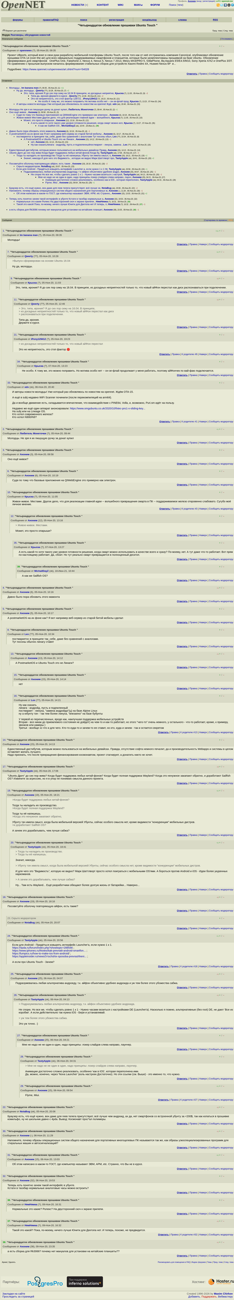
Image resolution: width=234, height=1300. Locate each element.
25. (13, 974)
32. (5, 1176)
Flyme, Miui (51, 182)
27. (19, 1035)
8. (8, 629)
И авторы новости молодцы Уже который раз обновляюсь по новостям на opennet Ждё (63, 104)
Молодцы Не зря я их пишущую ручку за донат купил (38, 109)
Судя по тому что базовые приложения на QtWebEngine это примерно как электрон (62, 115)
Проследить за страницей (18, 1296)
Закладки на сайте (13, 1293)
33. (9, 382)
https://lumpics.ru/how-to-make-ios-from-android (40, 953)
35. (16, 542)
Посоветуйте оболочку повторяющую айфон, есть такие (40, 163)
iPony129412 (90, 98)
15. (16, 675)
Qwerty (40, 90)
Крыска (119, 93)
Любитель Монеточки (81, 109)
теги (179, 4)
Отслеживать (226, 39)
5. (4, 608)
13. (13, 653)
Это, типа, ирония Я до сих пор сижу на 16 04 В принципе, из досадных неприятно (69, 93)
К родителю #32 (188, 1234)
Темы (209, 1262)
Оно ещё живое (18, 112)
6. (8, 471)
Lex (115, 136)
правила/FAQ (50, 19)
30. (5, 1131)
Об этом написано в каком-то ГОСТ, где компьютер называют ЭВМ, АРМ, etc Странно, (63, 193)
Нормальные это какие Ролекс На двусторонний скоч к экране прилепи (55, 201)
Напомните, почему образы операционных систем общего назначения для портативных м (58, 190)
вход (199, 1)
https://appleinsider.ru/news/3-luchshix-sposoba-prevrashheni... (49, 956)
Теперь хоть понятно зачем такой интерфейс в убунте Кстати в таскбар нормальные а (56, 198)
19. (9, 790)
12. (13, 516)
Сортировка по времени (215, 220)
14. (5, 740)
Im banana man (30, 87)
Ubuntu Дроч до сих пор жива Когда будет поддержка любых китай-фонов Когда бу (54, 152)
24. (9, 936)
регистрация (209, 1)
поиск (83, 19)
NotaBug (46, 166)
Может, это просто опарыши (39, 120)
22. (5, 1107)
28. (22, 1056)
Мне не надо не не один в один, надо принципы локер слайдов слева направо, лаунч (84, 177)
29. (22, 1086)
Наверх (203, 244)
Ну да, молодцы (25, 90)
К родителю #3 (189, 508)
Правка (203, 73)
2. (4, 429)
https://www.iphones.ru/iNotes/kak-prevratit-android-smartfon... (49, 950)
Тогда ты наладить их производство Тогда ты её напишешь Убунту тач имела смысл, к (63, 155)
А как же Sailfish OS (49, 125)
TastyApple (106, 152)
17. (5, 766)
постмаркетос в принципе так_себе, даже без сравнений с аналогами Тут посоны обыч (63, 136)
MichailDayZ (68, 125)
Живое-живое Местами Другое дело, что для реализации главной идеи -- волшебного (63, 117)
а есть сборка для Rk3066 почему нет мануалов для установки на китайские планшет (55, 209)
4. (4, 587)
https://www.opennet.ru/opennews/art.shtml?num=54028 (56, 69)
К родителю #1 (189, 421)
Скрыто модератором (28, 166)
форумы (18, 19)
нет (32, 142)
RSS (215, 19)
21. (16, 334)
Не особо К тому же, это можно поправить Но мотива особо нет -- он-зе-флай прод (83, 101)
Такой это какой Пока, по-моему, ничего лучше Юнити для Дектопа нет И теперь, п (61, 204)
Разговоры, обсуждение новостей (30, 35)
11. (16, 299)
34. (19, 361)
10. (9, 492)
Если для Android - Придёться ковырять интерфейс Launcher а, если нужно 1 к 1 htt (61, 169)
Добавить (194, 1296)
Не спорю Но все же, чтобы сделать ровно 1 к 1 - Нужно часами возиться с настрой (76, 174)
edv (115, 104)
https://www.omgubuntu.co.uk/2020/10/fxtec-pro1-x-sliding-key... (107, 408)
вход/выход (149, 19)
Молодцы (14, 87)
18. (5, 897)
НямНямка (102, 201)
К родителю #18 (188, 966)
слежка (182, 19)
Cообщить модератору (221, 73)
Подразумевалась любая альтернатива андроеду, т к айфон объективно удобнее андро (71, 171)
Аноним (32, 112)
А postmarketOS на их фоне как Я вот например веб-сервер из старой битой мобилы (55, 133)
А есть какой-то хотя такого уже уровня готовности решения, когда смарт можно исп (77, 123)
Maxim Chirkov (223, 1293)
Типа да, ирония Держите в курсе (49, 96)
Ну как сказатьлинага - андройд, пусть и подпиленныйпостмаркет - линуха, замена (76, 144)
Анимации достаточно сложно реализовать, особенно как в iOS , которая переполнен (92, 179)
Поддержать (209, 1296)
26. (16, 995)
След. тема (228, 1262)
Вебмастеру (225, 1296)
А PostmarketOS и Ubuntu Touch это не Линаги (49, 139)
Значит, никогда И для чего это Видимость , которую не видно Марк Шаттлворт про (69, 158)
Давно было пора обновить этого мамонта (32, 131)
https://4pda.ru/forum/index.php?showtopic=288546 (42, 947)
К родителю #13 (188, 732)
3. (4, 450)
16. (16, 695)
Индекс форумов (199, 1262)
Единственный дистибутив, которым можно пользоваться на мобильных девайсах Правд (57, 150)
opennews (26, 50)
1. (4, 230)
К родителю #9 (189, 354)
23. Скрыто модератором (21, 918)
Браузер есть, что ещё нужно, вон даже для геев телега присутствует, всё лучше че (54, 188)
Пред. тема (218, 1262)
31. (9, 1155)
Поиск (172, 4)
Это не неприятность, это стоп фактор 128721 (56, 98)
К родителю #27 (188, 1099)
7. (8, 252)
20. (13, 842)
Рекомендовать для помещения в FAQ (174, 1262)
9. (12, 278)
